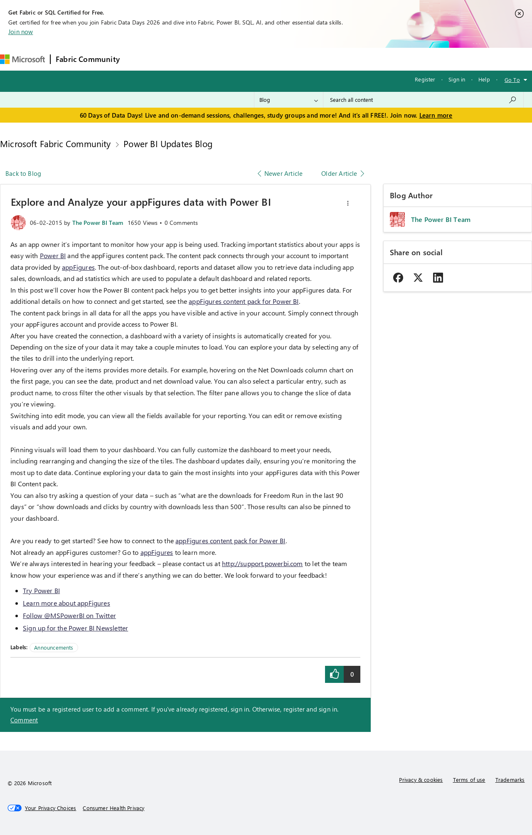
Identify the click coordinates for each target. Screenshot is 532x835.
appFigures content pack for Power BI (243, 301)
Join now (20, 31)
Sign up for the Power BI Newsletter (75, 627)
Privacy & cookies (421, 779)
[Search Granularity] (288, 100)
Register (425, 79)
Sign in (456, 79)
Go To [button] (512, 79)
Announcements (53, 647)
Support (350, 58)
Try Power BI (41, 590)
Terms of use (469, 779)
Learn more (436, 115)
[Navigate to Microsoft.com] (22, 59)
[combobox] (423, 100)
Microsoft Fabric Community (55, 143)
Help (484, 79)
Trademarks (510, 779)
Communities (246, 58)
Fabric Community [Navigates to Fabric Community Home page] (88, 59)
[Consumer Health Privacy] (113, 808)
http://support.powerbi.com (262, 563)
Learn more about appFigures (66, 603)
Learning (315, 58)
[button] (348, 203)
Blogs (283, 58)
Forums (139, 58)
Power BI (53, 255)
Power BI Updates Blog (167, 143)
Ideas (209, 58)
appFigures (78, 267)
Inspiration (175, 58)
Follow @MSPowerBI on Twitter (69, 615)
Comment (24, 720)
